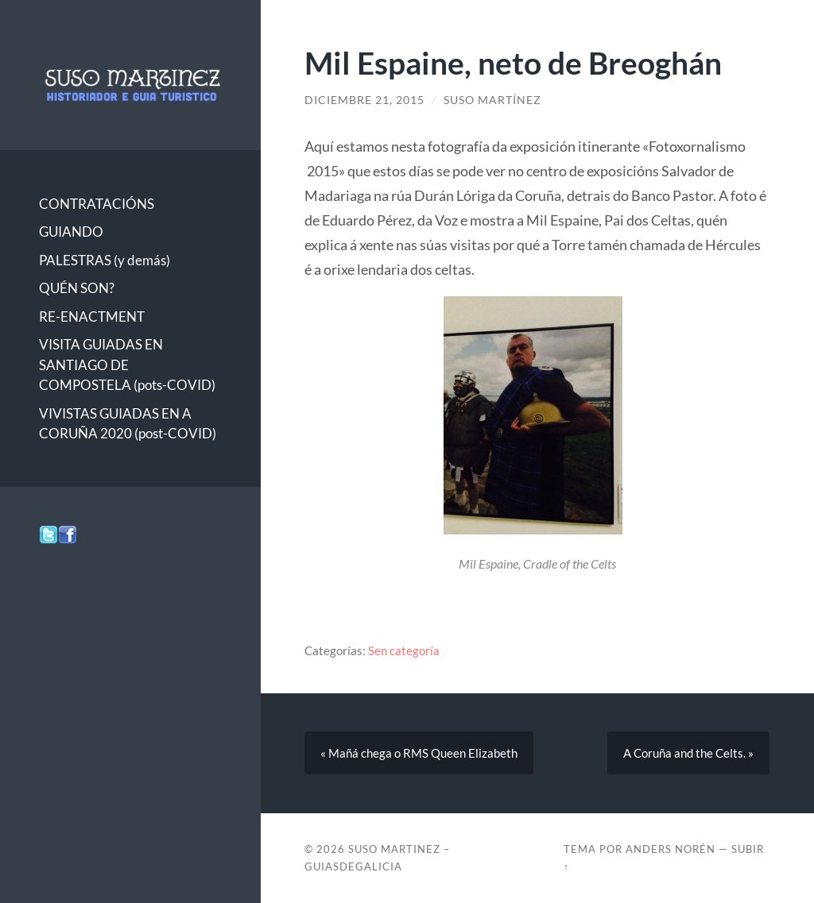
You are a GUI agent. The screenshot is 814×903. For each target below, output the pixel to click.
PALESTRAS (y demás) (104, 260)
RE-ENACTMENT (92, 316)
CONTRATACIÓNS (96, 203)
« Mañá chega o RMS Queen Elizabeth (418, 753)
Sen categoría (404, 650)
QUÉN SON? (76, 288)
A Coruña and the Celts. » (688, 753)
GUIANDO (71, 231)
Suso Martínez (492, 100)
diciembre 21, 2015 (364, 100)
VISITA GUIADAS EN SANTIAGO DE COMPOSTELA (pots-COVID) (127, 364)
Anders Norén (670, 849)
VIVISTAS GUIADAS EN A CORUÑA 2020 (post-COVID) (127, 423)
